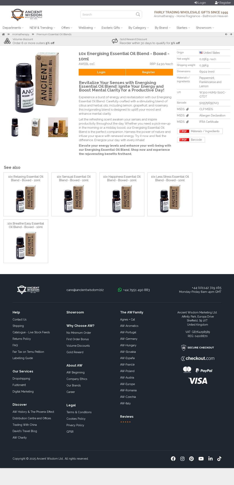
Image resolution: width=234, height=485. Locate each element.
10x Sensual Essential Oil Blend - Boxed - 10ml (74, 178)
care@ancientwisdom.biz (85, 290)
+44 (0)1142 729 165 (206, 288)
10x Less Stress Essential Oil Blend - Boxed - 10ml (170, 178)
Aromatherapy (20, 34)
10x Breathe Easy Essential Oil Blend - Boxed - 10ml (25, 225)
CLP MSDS (206, 109)
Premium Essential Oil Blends (54, 34)
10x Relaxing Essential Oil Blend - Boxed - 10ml (25, 178)
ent (19, 385)
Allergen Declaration (212, 115)
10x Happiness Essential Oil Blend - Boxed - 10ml (122, 178)
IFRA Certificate (208, 121)
